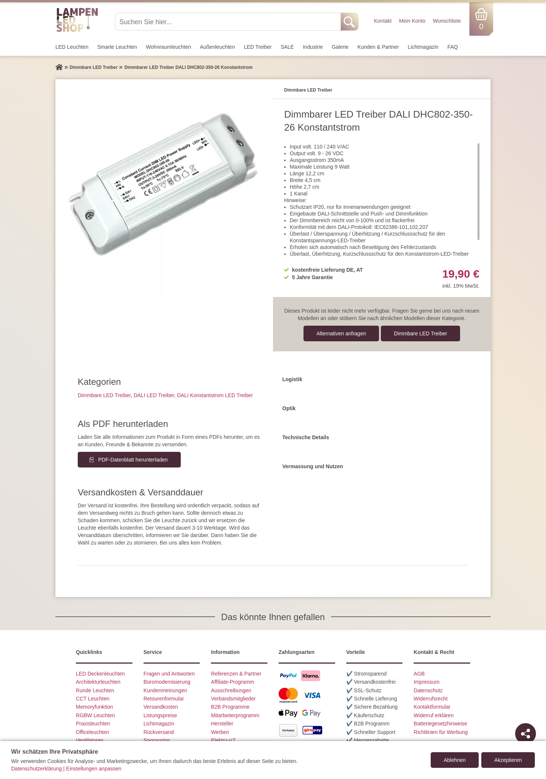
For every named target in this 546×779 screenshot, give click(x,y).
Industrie (313, 47)
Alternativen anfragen (341, 333)
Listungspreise (160, 715)
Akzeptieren (508, 760)
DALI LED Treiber (154, 395)
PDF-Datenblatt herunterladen (133, 460)
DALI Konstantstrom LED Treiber (215, 395)
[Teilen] (525, 733)
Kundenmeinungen (165, 690)
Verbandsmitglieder (233, 699)
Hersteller (222, 724)
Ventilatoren (89, 740)
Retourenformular (164, 699)
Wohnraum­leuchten (168, 47)
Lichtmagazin (423, 47)
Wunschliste (447, 21)
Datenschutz (428, 690)
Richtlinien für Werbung (441, 732)
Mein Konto (412, 21)
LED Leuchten (72, 47)
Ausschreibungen (231, 690)
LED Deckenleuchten (100, 674)
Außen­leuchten (217, 47)
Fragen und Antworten (169, 674)
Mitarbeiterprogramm (235, 715)
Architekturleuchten (98, 682)
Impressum (426, 682)
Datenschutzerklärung (36, 769)
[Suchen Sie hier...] (228, 22)
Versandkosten (161, 707)
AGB (419, 674)
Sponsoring (157, 740)
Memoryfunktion (94, 707)
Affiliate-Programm (232, 682)
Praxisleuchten (93, 724)
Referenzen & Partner (236, 674)
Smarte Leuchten (117, 47)
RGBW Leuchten (95, 715)
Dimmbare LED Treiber (420, 333)
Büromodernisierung (167, 682)
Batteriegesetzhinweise (440, 724)
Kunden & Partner (378, 47)
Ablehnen (455, 760)
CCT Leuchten (92, 699)
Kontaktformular (432, 707)
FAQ (452, 47)
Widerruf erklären (433, 715)
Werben (220, 732)
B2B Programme (230, 707)
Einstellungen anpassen (94, 769)
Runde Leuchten (95, 690)
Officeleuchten (92, 732)
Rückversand (159, 732)
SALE (287, 47)
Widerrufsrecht (430, 699)
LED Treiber (258, 47)
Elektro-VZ (223, 740)
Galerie (340, 47)
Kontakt (382, 21)
